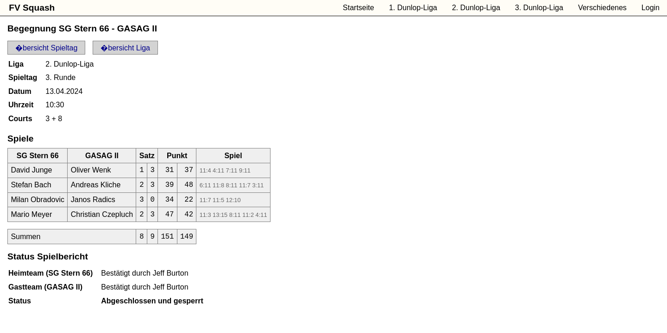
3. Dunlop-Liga (539, 8)
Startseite (358, 8)
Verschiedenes (602, 8)
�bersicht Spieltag (46, 48)
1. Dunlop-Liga (413, 8)
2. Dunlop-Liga (476, 8)
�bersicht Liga (125, 48)
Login (651, 8)
